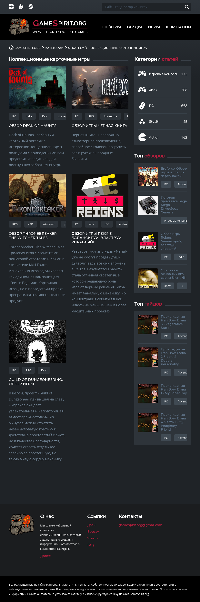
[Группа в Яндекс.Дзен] (14, 7)
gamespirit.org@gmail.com (140, 525)
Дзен (91, 525)
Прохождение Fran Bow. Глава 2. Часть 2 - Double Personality (173, 356)
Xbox (153, 90)
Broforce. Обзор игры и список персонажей (174, 172)
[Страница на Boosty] (23, 7)
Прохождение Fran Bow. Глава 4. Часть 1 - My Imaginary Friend (173, 422)
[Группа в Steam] (33, 7)
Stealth (154, 121)
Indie (29, 116)
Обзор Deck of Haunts (32, 126)
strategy (62, 116)
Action (154, 137)
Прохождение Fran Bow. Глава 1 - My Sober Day (174, 389)
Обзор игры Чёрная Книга (99, 126)
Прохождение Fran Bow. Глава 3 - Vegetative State (173, 322)
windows (48, 224)
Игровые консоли (163, 74)
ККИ (45, 116)
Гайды (134, 27)
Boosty (93, 532)
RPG (91, 116)
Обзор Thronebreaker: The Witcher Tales (33, 235)
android (124, 224)
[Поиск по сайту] (187, 7)
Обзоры (111, 27)
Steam (92, 538)
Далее (45, 556)
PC (14, 116)
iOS (107, 224)
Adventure (110, 116)
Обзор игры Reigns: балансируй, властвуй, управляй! (97, 237)
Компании (178, 27)
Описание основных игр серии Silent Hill (173, 274)
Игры (154, 27)
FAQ (90, 545)
